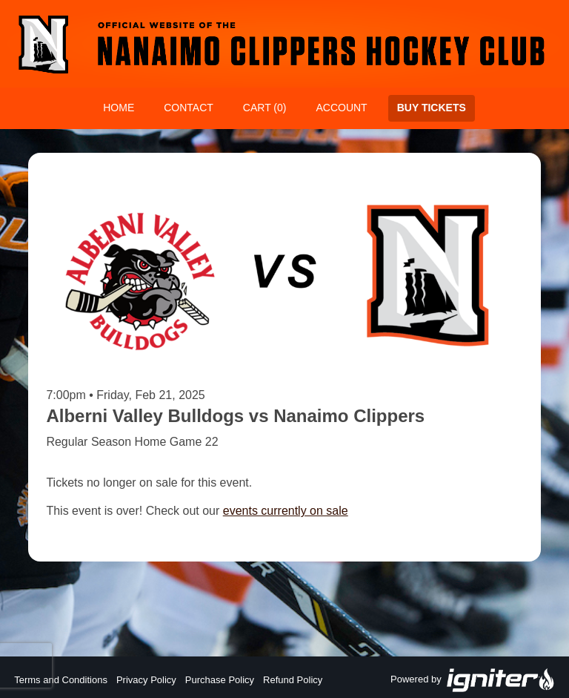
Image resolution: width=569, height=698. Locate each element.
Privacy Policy (146, 679)
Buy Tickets (431, 107)
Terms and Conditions (60, 679)
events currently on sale (285, 510)
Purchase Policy (219, 679)
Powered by (472, 680)
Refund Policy (292, 679)
